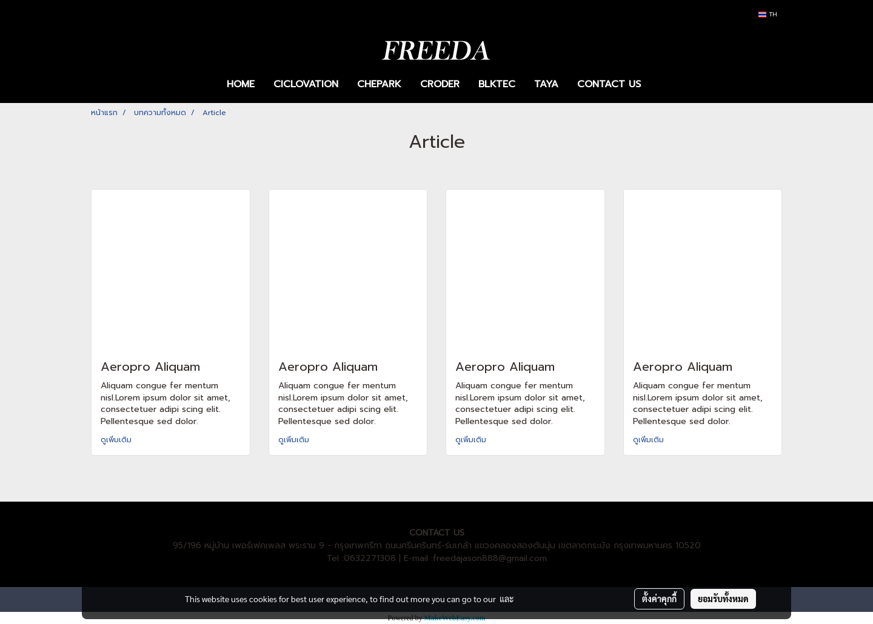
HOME (241, 84)
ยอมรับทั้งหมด (723, 598)
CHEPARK (379, 84)
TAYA (546, 84)
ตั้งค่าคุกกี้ (659, 598)
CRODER (440, 84)
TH (767, 14)
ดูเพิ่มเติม (117, 439)
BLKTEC (496, 84)
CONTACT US (609, 84)
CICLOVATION (305, 84)
